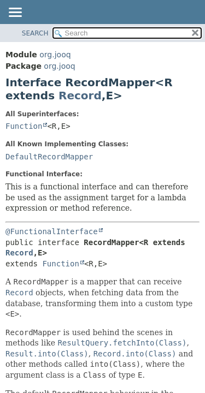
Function (23, 126)
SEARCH (35, 33)
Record (80, 95)
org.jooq (55, 54)
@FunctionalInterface (51, 231)
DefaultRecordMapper (49, 156)
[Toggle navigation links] (14, 13)
